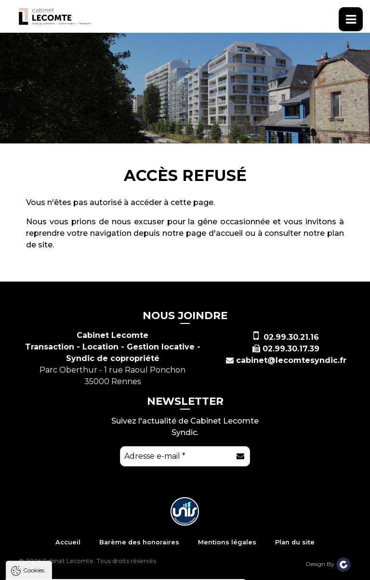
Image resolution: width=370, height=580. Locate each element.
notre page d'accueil (202, 233)
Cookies (33, 438)
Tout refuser (127, 571)
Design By (328, 563)
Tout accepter (66, 571)
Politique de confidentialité (56, 547)
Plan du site (295, 542)
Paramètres (187, 571)
